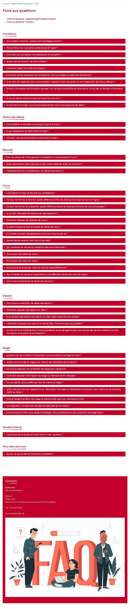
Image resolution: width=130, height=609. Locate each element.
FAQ (36, 4)
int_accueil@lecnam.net (14, 513)
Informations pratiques (22, 4)
